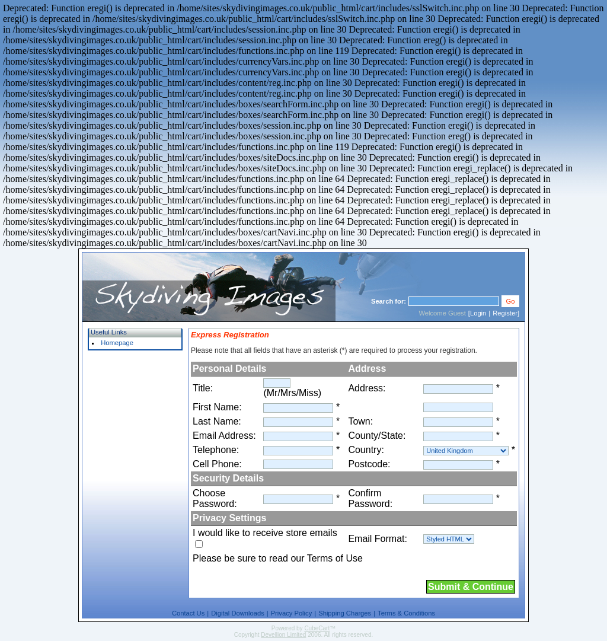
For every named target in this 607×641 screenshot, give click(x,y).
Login (478, 313)
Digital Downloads (237, 613)
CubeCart (317, 628)
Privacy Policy (291, 613)
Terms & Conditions (406, 613)
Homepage (117, 342)
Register (505, 313)
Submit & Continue (470, 587)
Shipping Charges (344, 613)
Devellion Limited (283, 635)
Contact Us (188, 613)
